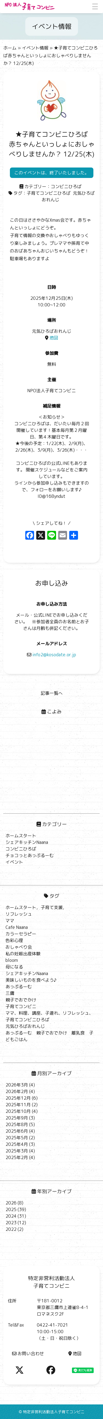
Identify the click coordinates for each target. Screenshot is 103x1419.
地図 (51, 338)
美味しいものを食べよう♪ (31, 980)
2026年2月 (16, 1091)
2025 (10, 1209)
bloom (11, 960)
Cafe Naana (16, 927)
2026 (10, 1203)
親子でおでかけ (20, 1000)
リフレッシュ (18, 914)
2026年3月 (16, 1085)
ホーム (9, 48)
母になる (14, 967)
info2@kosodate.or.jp (51, 655)
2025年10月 (18, 1111)
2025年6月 (16, 1131)
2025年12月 (18, 1098)
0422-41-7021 (52, 1325)
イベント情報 (35, 48)
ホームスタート (20, 836)
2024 (10, 1216)
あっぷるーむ (18, 987)
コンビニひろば (66, 186)
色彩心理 (14, 940)
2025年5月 (16, 1138)
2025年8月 (16, 1124)
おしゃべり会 (18, 947)
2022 (10, 1229)
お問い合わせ (28, 1354)
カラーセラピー (20, 934)
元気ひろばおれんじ (25, 1026)
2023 (10, 1223)
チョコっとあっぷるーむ (29, 855)
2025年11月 (18, 1105)
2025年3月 (16, 1151)
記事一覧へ (52, 693)
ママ (9, 921)
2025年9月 (16, 1118)
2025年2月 (16, 1157)
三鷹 (9, 993)
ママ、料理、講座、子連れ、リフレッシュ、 (49, 1013)
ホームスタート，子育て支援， (36, 907)
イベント (14, 862)
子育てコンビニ (20, 1006)
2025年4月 (16, 1144)
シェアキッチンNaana (26, 842)
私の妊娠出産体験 (23, 954)
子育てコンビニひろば (49, 193)
